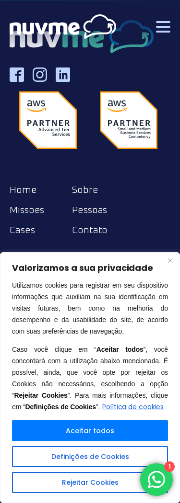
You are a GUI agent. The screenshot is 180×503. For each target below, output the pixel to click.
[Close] (170, 260)
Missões (27, 210)
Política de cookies (133, 407)
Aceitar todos (90, 431)
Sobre (85, 190)
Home (23, 190)
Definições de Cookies (90, 456)
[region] (90, 377)
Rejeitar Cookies (90, 482)
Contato (90, 230)
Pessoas (89, 210)
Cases (22, 230)
